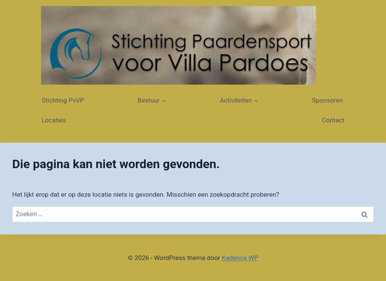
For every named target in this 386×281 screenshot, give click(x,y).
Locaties (54, 120)
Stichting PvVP (62, 100)
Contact (332, 120)
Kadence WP (240, 258)
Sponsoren (328, 100)
